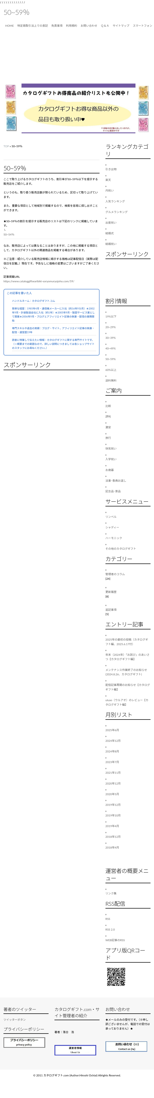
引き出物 (111, 169)
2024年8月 (112, 751)
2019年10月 (113, 815)
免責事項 (56, 25)
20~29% (110, 327)
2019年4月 (112, 826)
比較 (108, 406)
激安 (108, 427)
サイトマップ (121, 25)
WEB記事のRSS (115, 940)
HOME (9, 25)
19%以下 (110, 316)
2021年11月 (113, 772)
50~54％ (8, 234)
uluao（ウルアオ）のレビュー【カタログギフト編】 (126, 702)
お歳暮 (109, 470)
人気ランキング (115, 201)
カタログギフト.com (56, 1075)
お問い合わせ (89, 25)
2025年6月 (112, 730)
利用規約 (71, 25)
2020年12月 (113, 783)
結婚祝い (111, 243)
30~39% (110, 337)
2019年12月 (113, 804)
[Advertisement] (77, 57)
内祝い (109, 190)
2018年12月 (113, 836)
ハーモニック (113, 538)
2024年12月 (113, 740)
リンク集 (111, 893)
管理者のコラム (115, 574)
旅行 (108, 437)
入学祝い (111, 459)
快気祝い (111, 448)
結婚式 (109, 233)
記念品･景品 (113, 491)
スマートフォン (142, 25)
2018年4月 (112, 847)
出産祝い (111, 222)
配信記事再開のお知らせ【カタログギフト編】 (127, 687)
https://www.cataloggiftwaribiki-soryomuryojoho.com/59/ (38, 281)
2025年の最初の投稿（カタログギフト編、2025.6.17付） (126, 642)
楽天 (108, 179)
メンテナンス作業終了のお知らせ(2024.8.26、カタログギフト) (126, 672)
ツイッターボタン (14, 1019)
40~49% (110, 348)
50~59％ (16, 12)
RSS (107, 918)
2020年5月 (112, 794)
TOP (6, 146)
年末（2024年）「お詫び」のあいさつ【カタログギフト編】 (127, 657)
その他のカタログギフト (120, 548)
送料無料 (111, 380)
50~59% (110, 359)
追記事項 (111, 609)
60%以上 (110, 369)
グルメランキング (116, 212)
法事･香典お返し (115, 480)
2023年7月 (112, 762)
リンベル (111, 516)
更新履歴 (111, 591)
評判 (108, 416)
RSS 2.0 (110, 929)
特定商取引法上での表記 (32, 25)
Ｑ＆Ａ (105, 25)
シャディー (112, 527)
